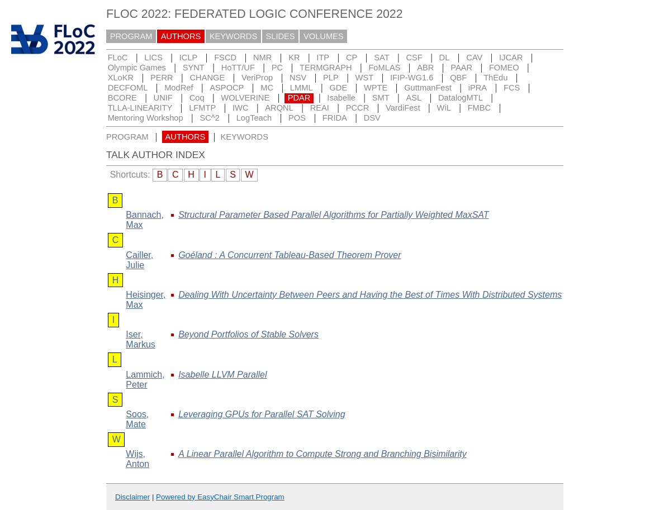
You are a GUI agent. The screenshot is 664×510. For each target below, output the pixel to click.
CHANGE (207, 77)
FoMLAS (384, 67)
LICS (153, 57)
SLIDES (280, 36)
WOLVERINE (245, 97)
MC (266, 87)
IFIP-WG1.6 (411, 77)
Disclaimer (132, 497)
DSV (372, 117)
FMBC (479, 107)
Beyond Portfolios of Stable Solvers (248, 334)
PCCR (357, 107)
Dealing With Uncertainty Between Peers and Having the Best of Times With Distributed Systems (370, 294)
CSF (414, 57)
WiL (444, 107)
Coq (197, 97)
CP (351, 57)
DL (444, 57)
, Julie (139, 260)
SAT (381, 57)
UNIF (163, 97)
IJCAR (511, 57)
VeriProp (257, 77)
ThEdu (495, 77)
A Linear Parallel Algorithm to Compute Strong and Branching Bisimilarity (322, 454)
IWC (241, 107)
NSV (298, 77)
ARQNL (279, 107)
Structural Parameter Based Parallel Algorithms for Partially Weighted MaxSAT (333, 215)
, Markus (140, 339)
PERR (161, 77)
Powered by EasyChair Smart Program (220, 497)
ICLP (188, 57)
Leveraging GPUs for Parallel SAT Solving (261, 414)
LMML (301, 87)
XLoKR (121, 77)
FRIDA (334, 117)
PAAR (461, 67)
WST (364, 77)
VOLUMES (323, 36)
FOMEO (504, 67)
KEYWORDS (234, 36)
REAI (319, 107)
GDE (338, 87)
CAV (474, 57)
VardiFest (403, 107)
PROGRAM (131, 36)
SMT (381, 97)
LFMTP (202, 107)
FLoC (118, 57)
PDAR (299, 97)
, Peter (145, 379)
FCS (512, 87)
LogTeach (254, 117)
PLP (331, 77)
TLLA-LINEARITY (140, 107)
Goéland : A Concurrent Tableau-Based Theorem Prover (289, 255)
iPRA (477, 87)
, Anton (137, 459)
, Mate (137, 419)
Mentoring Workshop (145, 117)
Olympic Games (137, 67)
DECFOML (128, 87)
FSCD (225, 57)
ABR (425, 67)
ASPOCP (227, 87)
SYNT (194, 67)
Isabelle (341, 97)
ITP (322, 57)
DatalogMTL (460, 97)
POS (297, 117)
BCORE (122, 97)
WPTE (375, 87)
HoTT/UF (238, 67)
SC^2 (209, 117)
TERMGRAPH (326, 67)
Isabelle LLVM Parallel (222, 374)
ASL (413, 97)
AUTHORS (181, 36)
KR (294, 57)
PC (277, 67)
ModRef (178, 87)
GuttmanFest (428, 87)
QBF (458, 77)
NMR (262, 57)
